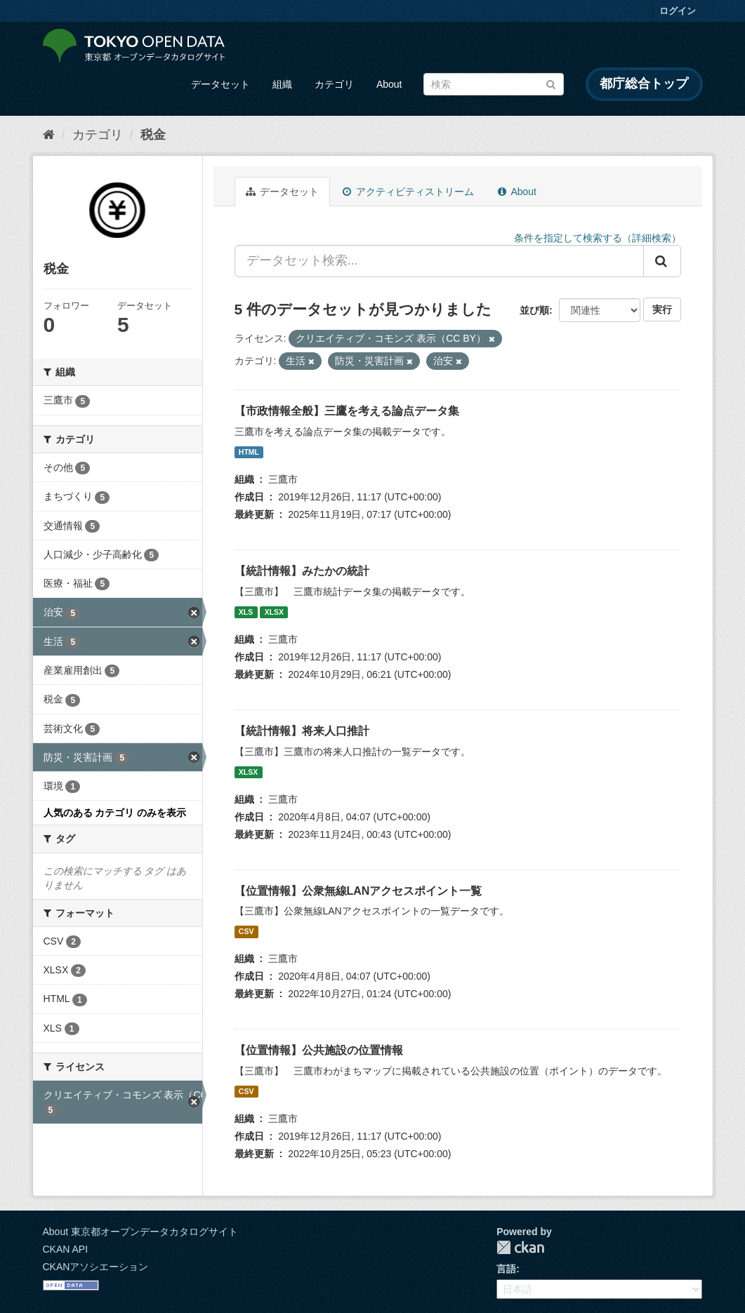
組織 (282, 84)
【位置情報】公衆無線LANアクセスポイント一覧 (358, 891)
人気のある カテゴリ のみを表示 (115, 812)
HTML (249, 452)
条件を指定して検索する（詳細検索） (597, 238)
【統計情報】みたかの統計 (302, 571)
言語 (506, 1268)
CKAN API (65, 1249)
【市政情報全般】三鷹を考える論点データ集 (347, 411)
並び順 (534, 310)
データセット (220, 84)
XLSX (274, 612)
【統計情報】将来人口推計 (302, 731)
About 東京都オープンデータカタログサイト (140, 1231)
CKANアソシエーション (96, 1266)
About (389, 84)
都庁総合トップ (644, 83)
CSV (246, 931)
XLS (246, 612)
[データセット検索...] (439, 261)
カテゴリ (334, 84)
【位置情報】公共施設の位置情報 (319, 1050)
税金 (153, 135)
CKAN (520, 1247)
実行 (662, 309)
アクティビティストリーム (408, 191)
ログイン (677, 11)
